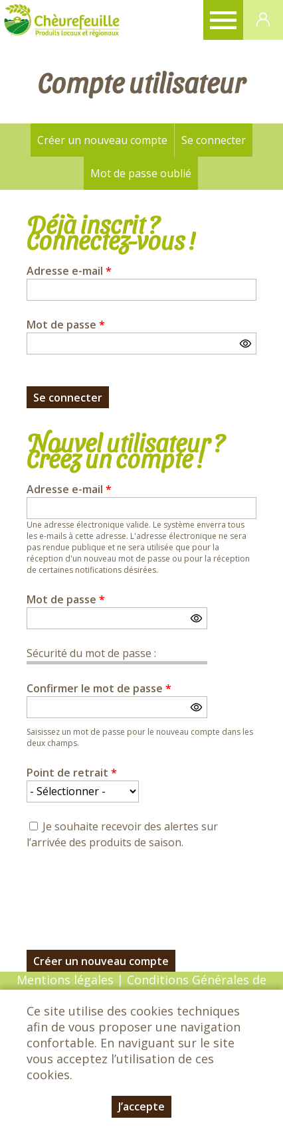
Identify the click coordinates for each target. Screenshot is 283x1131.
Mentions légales (65, 980)
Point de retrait (72, 772)
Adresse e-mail (69, 271)
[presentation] (128, 892)
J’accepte (141, 1106)
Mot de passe (66, 324)
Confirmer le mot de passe (99, 688)
